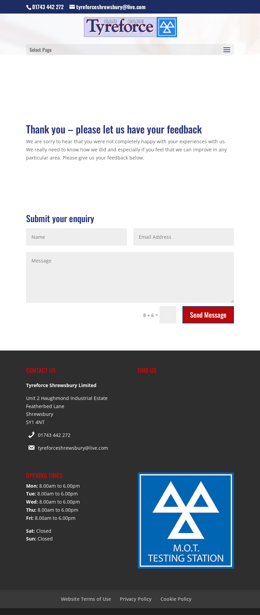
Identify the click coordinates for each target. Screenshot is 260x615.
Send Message (208, 315)
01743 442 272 (54, 435)
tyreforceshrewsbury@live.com (73, 448)
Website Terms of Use (86, 599)
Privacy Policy (136, 599)
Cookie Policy (176, 599)
